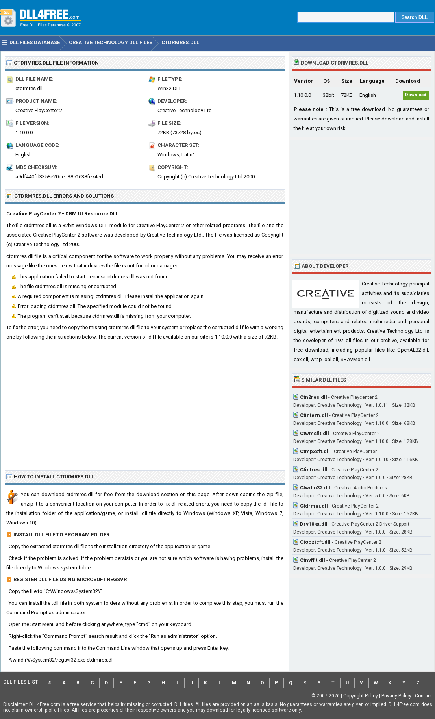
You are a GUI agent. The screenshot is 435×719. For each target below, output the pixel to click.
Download (415, 94)
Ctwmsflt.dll (314, 433)
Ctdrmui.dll (314, 506)
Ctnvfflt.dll (312, 560)
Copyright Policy (360, 696)
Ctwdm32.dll (315, 488)
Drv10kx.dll (314, 524)
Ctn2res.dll (313, 397)
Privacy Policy (396, 696)
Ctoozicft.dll (315, 542)
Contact (423, 696)
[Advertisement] (145, 404)
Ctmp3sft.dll (315, 451)
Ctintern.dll (314, 415)
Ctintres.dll (314, 470)
